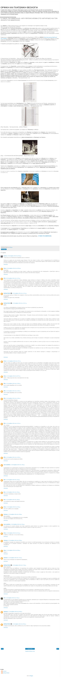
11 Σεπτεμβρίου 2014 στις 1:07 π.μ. (14, 361)
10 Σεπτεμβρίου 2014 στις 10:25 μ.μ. (13, 268)
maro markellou (7, 464)
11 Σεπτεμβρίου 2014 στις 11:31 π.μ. (13, 423)
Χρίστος (5, 255)
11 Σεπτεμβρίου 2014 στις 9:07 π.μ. (13, 376)
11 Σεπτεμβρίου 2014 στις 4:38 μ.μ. (15, 514)
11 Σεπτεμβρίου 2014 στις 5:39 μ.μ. (15, 540)
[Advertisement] (30, 3)
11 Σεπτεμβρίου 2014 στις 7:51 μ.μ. (13, 597)
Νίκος (5, 268)
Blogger (31, 675)
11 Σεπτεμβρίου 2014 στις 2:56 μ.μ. (13, 499)
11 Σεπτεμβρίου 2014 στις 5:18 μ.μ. (18, 524)
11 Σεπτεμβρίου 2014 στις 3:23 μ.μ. (13, 506)
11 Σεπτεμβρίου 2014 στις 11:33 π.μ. (13, 457)
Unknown (6, 514)
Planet (5, 361)
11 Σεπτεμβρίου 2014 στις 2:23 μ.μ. (13, 479)
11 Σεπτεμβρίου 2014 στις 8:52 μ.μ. (19, 623)
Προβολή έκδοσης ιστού (30, 651)
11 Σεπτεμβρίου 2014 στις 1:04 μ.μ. (18, 464)
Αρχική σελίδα (30, 648)
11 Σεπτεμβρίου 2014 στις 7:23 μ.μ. (19, 565)
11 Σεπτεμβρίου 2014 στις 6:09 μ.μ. (13, 550)
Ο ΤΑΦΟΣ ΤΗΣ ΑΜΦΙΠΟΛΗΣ (44, 236)
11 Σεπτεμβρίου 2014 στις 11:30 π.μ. (13, 390)
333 (4, 597)
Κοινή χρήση (4, 249)
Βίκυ (5, 479)
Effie (5, 278)
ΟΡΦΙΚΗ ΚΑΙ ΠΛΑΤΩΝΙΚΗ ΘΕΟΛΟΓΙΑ (19, 7)
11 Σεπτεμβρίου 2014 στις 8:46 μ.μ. (15, 611)
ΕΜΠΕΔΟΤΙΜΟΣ (7, 293)
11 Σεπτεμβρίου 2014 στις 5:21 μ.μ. (13, 532)
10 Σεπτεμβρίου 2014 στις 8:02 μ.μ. (14, 255)
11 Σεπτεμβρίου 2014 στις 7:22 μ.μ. (15, 557)
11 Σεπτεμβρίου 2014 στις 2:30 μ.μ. (13, 492)
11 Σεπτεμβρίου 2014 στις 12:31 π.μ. (19, 303)
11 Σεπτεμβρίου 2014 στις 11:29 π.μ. (13, 383)
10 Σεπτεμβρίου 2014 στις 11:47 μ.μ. (19, 293)
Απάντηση (6, 264)
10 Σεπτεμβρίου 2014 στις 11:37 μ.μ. (13, 278)
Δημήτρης (6, 611)
